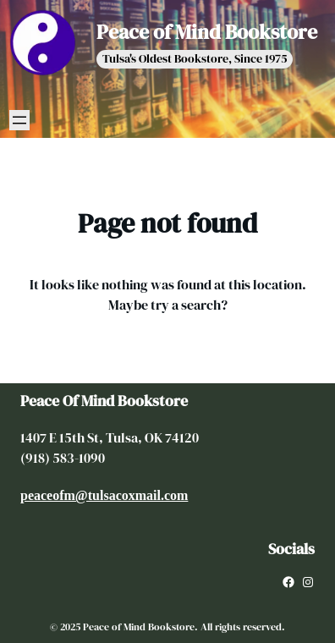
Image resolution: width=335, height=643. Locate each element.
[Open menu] (19, 120)
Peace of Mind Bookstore (206, 32)
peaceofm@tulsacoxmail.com (104, 495)
